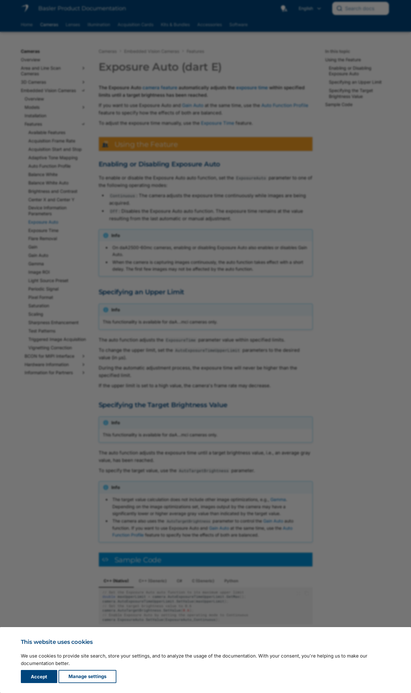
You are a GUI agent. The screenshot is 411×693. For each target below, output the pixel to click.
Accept (39, 677)
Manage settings (87, 677)
